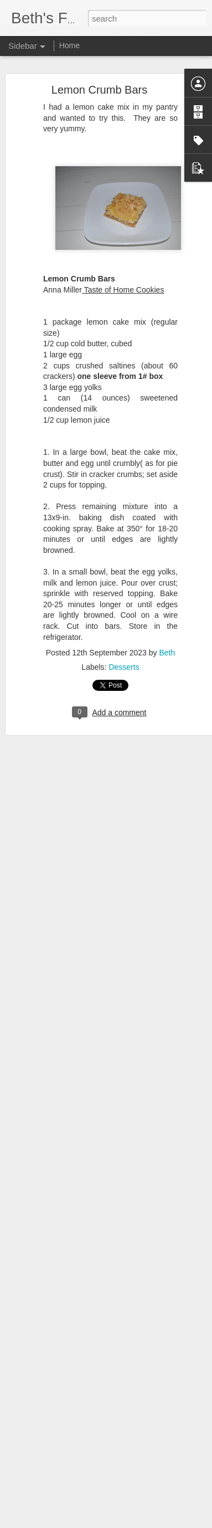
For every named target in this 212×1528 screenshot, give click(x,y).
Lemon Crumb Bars (99, 80)
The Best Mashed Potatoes (67, 1513)
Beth (167, 643)
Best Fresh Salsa (52, 1464)
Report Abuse (173, 1522)
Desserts (123, 657)
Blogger (141, 1522)
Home (69, 45)
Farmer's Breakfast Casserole (71, 1489)
